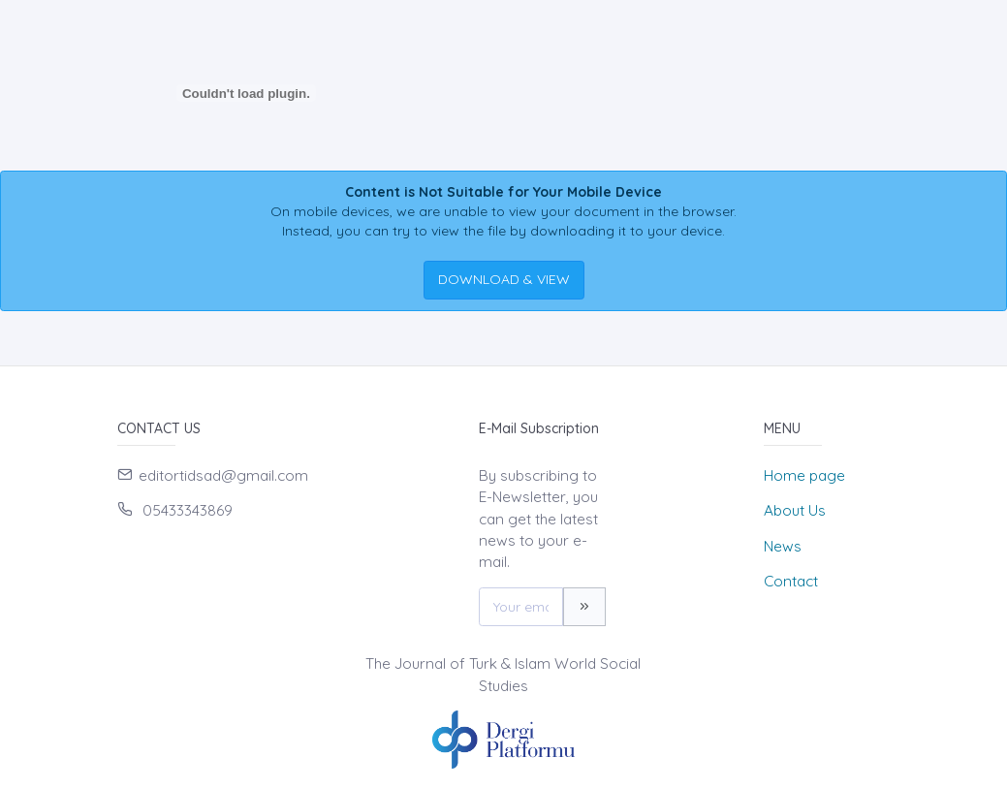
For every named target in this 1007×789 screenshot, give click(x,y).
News (783, 546)
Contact (791, 581)
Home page (804, 475)
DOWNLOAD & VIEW (504, 279)
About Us (795, 510)
